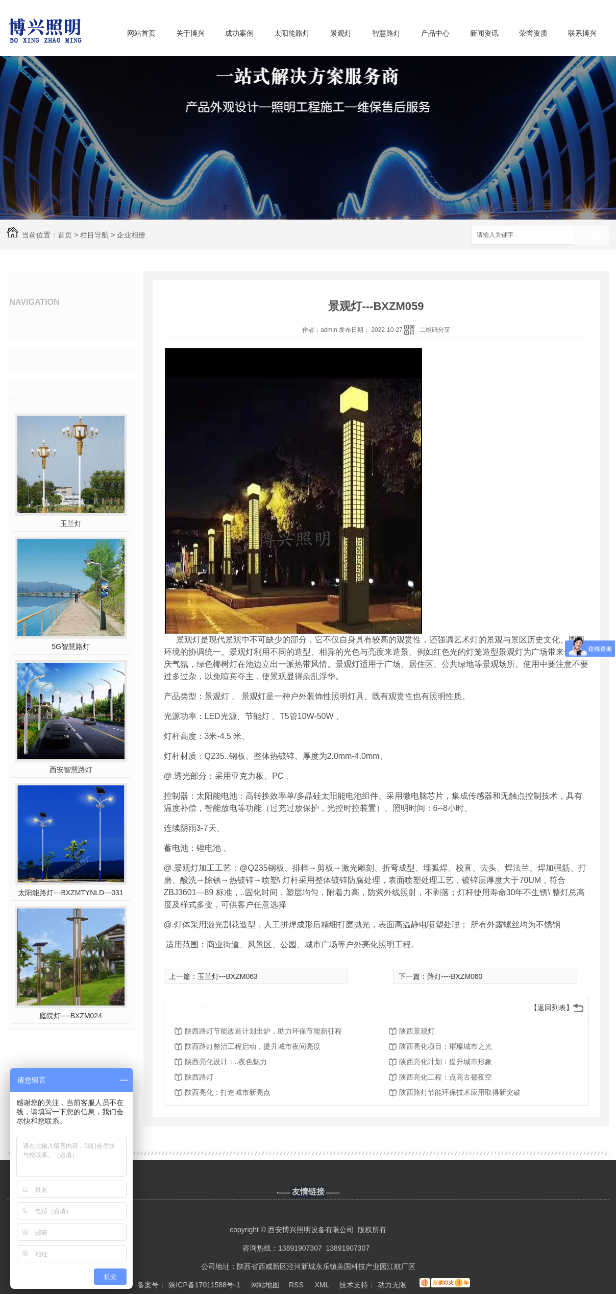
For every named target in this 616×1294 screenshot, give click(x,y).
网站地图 (265, 1285)
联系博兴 (582, 33)
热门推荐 (40, 393)
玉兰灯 (71, 523)
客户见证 (40, 360)
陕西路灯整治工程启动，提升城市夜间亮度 (253, 1046)
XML (322, 1285)
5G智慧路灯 (71, 646)
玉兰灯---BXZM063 (228, 976)
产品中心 (435, 33)
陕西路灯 (199, 1077)
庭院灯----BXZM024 (70, 1016)
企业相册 (131, 235)
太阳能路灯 (292, 33)
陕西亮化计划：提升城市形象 (445, 1062)
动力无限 (392, 1285)
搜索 (591, 235)
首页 (65, 235)
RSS (297, 1285)
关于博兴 (190, 33)
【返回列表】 (551, 1007)
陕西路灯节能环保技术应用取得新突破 (460, 1092)
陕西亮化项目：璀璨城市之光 (445, 1046)
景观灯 (341, 33)
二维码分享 (435, 329)
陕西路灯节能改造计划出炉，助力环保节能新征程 (263, 1031)
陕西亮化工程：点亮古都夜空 (445, 1077)
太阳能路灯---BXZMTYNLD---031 (70, 893)
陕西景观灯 (417, 1031)
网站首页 (141, 33)
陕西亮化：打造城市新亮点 (227, 1092)
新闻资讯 (484, 33)
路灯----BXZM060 (455, 976)
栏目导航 (94, 235)
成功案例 (239, 33)
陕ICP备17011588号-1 (204, 1285)
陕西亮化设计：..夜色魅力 (226, 1062)
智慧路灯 (386, 33)
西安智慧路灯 (71, 769)
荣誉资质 (533, 33)
